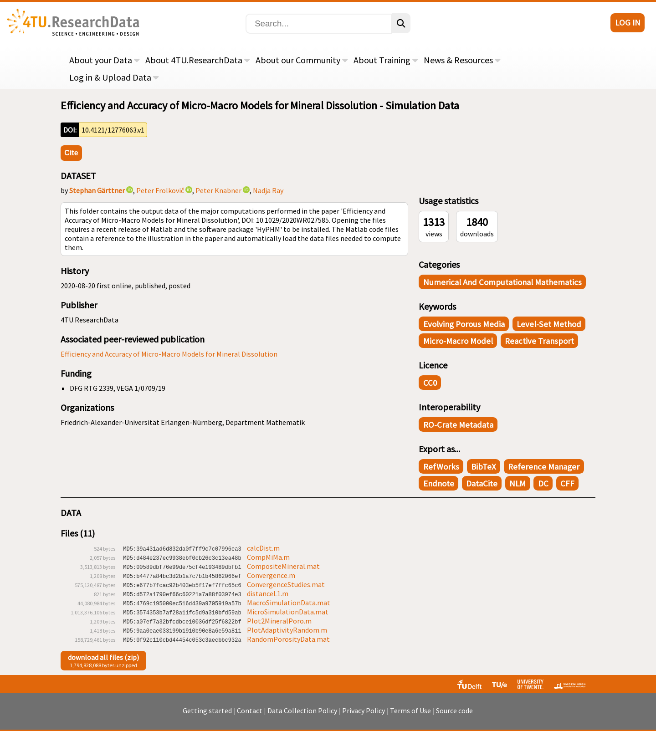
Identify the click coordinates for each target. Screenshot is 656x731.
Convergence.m (271, 575)
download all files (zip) (103, 657)
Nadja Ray (268, 190)
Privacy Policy (363, 715)
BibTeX (483, 466)
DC (543, 483)
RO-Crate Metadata (458, 424)
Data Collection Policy (302, 715)
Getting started (207, 715)
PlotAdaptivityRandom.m (287, 629)
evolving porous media (464, 324)
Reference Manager (543, 466)
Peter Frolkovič (160, 190)
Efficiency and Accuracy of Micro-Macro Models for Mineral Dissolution (169, 353)
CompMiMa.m (268, 557)
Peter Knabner (218, 190)
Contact (249, 715)
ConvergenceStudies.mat (286, 584)
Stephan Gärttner (97, 190)
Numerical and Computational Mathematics (502, 282)
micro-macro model (458, 341)
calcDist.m (263, 547)
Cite (71, 153)
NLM (517, 483)
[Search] (319, 24)
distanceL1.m (267, 593)
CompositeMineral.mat (283, 566)
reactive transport (539, 341)
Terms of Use (410, 715)
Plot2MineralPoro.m (279, 620)
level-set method (549, 324)
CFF (567, 483)
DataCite (481, 483)
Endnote (438, 483)
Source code (454, 715)
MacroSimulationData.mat (288, 602)
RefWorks (441, 466)
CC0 (430, 383)
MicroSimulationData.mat (287, 611)
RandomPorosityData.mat (288, 639)
